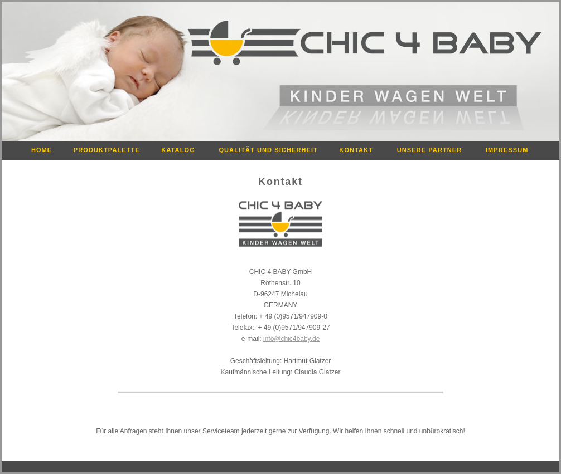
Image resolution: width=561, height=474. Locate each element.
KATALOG (182, 149)
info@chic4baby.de (291, 339)
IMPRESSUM (512, 149)
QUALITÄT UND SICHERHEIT (272, 149)
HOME (45, 149)
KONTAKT (360, 149)
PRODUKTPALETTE (110, 149)
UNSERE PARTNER (434, 149)
